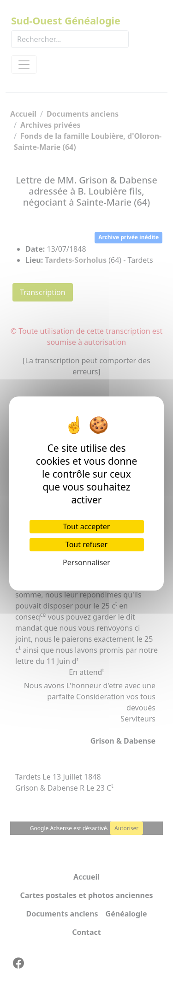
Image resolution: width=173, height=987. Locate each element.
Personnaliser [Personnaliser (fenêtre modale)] (86, 562)
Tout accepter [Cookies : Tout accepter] (86, 526)
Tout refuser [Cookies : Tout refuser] (86, 544)
